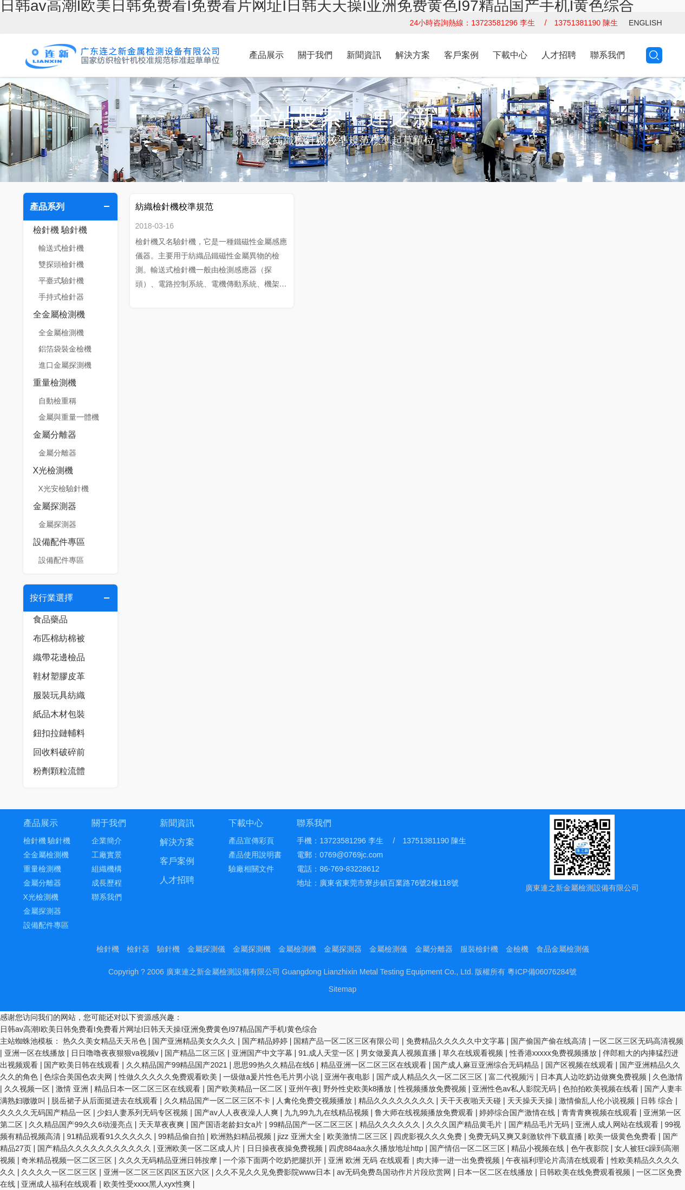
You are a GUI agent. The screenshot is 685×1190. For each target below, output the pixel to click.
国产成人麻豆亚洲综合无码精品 (487, 1065)
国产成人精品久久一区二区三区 (430, 1076)
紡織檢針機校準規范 (174, 206)
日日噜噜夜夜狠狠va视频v (116, 1053)
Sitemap (342, 989)
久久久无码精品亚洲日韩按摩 (169, 1160)
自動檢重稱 (57, 400)
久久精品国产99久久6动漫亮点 (81, 1124)
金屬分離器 (54, 434)
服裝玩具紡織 (59, 695)
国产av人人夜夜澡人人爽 (237, 1112)
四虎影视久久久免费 (429, 1136)
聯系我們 (607, 55)
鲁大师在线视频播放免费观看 (425, 1112)
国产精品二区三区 (196, 1053)
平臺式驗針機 (61, 280)
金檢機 (517, 949)
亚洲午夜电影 (348, 1076)
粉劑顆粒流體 (59, 771)
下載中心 (510, 55)
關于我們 (315, 55)
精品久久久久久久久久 (397, 1100)
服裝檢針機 (479, 949)
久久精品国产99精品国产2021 (178, 1065)
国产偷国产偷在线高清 (550, 1041)
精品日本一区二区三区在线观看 (148, 1088)
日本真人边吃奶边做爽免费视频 (594, 1076)
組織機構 (107, 868)
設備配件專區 (59, 542)
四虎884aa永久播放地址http (377, 1148)
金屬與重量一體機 (68, 417)
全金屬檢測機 (59, 314)
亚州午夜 (304, 1088)
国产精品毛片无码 (539, 1124)
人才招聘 (559, 55)
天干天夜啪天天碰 (471, 1100)
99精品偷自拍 (182, 1136)
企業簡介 (107, 840)
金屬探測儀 (206, 949)
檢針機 (107, 949)
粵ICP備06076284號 (542, 971)
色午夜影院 (591, 1148)
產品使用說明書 (255, 854)
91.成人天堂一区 (327, 1053)
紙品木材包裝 (59, 714)
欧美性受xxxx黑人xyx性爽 (148, 1184)
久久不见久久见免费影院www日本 (274, 1172)
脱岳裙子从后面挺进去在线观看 (105, 1100)
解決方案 (412, 55)
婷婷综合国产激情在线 (518, 1112)
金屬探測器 (54, 506)
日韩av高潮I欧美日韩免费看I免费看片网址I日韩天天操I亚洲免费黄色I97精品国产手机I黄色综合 (158, 1029)
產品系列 (47, 206)
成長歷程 (107, 883)
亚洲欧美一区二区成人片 (200, 1148)
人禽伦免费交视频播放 (315, 1100)
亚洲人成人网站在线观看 (618, 1124)
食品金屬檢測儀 (562, 949)
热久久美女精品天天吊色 (105, 1041)
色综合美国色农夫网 (79, 1076)
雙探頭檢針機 (61, 264)
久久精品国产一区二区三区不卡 (218, 1100)
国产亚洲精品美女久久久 (195, 1041)
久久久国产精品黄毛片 (465, 1124)
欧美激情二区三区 (358, 1136)
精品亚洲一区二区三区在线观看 (375, 1065)
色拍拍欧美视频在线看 (602, 1088)
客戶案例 (461, 55)
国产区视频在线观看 (580, 1065)
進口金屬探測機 (65, 365)
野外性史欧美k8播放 (358, 1088)
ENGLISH (645, 22)
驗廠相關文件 (251, 868)
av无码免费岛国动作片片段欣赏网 (395, 1172)
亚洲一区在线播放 (35, 1053)
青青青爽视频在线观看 (601, 1112)
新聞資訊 (364, 55)
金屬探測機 (252, 949)
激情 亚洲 (73, 1088)
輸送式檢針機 (61, 248)
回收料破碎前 (59, 752)
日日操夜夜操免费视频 (286, 1148)
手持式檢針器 (61, 296)
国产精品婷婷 (266, 1041)
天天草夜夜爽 (162, 1124)
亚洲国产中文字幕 (263, 1053)
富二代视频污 (512, 1076)
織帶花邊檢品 (59, 657)
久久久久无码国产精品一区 (46, 1112)
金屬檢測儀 (388, 949)
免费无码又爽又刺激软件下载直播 (526, 1136)
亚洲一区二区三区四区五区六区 (157, 1172)
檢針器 (138, 949)
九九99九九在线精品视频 (327, 1112)
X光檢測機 (53, 470)
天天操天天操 (531, 1100)
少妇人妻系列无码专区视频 (143, 1112)
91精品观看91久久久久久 (110, 1136)
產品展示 (266, 55)
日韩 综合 (658, 1100)
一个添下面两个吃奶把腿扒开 (273, 1160)
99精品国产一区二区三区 (312, 1124)
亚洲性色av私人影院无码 (515, 1088)
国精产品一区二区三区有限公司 (347, 1041)
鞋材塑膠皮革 (59, 676)
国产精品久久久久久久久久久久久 (95, 1148)
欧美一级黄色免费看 (623, 1136)
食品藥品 (50, 619)
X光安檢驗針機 (63, 488)
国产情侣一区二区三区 (468, 1148)
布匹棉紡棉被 (59, 638)
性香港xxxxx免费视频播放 (554, 1053)
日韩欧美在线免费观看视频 (585, 1172)
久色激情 (668, 1076)
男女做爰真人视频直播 (400, 1053)
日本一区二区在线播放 (496, 1172)
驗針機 (168, 949)
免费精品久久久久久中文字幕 (456, 1041)
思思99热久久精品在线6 (274, 1065)
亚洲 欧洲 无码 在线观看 (370, 1160)
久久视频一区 (28, 1088)
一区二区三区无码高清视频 (637, 1041)
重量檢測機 (54, 382)
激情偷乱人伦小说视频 (598, 1100)
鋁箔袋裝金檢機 (65, 348)
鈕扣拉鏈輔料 (59, 733)
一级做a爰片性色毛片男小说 (272, 1076)
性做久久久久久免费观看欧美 (169, 1076)
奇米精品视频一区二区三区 (67, 1160)
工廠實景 (107, 854)
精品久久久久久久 (391, 1124)
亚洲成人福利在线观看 (60, 1184)
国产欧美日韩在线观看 (83, 1065)
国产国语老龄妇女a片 (228, 1124)
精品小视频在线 (538, 1148)
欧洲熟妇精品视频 (242, 1136)
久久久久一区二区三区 (60, 1172)
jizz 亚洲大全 (300, 1136)
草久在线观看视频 (473, 1053)
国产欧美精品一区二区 (246, 1088)
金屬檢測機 (297, 949)
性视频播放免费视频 (433, 1088)
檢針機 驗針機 (60, 230)
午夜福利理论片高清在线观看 (556, 1160)
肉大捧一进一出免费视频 (459, 1160)
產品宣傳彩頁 (251, 840)
